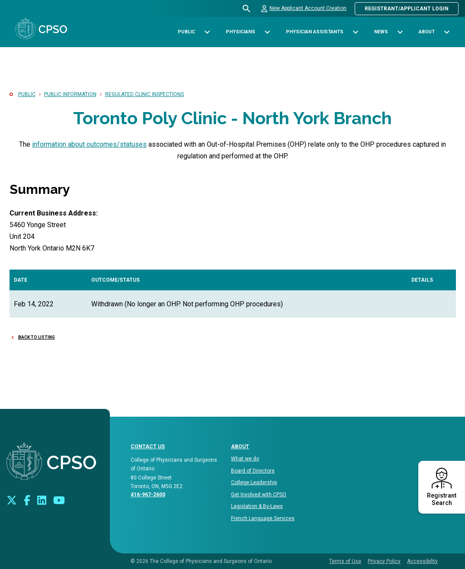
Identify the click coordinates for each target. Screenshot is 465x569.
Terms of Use (345, 561)
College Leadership (254, 482)
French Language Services (263, 518)
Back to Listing (36, 337)
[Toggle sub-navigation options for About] (446, 32)
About (240, 447)
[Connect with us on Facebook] (27, 499)
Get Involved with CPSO (258, 495)
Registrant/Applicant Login (407, 9)
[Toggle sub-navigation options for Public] (207, 32)
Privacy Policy (384, 561)
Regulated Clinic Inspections (144, 94)
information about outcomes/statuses (89, 144)
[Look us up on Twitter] (11, 499)
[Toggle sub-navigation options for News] (399, 32)
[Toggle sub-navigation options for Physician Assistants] (355, 32)
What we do (245, 459)
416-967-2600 (148, 495)
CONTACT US (148, 447)
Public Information (70, 94)
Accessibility (422, 561)
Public (26, 94)
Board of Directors (253, 471)
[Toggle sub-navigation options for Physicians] (267, 32)
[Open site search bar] (247, 8)
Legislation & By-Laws (257, 506)
